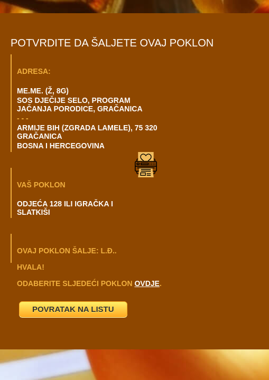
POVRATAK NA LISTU (73, 309)
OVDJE (146, 283)
